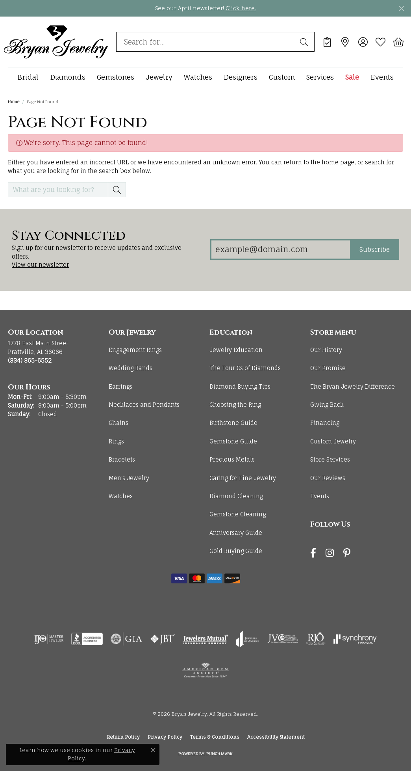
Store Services (330, 459)
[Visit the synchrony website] (355, 639)
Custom (282, 77)
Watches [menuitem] (121, 496)
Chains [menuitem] (118, 422)
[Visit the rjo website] (316, 639)
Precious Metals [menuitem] (232, 459)
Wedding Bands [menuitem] (130, 368)
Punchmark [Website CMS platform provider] (219, 753)
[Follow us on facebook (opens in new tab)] (313, 553)
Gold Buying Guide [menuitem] (235, 551)
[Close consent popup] (153, 750)
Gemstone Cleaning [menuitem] (237, 514)
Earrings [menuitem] (120, 386)
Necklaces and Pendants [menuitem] (144, 404)
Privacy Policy (165, 737)
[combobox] (206, 41)
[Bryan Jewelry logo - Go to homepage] (56, 42)
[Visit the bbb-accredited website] (87, 639)
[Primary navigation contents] (205, 77)
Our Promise (328, 368)
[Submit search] (305, 41)
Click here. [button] (241, 8)
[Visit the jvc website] (282, 639)
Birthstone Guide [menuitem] (233, 422)
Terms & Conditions (214, 737)
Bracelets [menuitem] (122, 459)
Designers (240, 77)
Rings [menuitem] (116, 441)
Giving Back (327, 404)
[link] (327, 42)
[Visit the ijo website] (49, 639)
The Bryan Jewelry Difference (352, 386)
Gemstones (115, 77)
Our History (326, 349)
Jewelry (159, 77)
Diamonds (67, 77)
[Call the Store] (30, 360)
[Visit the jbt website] (162, 639)
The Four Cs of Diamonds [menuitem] (245, 368)
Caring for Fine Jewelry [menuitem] (242, 478)
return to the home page (318, 162)
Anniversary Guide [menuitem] (235, 532)
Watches (198, 77)
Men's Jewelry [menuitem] (129, 478)
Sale (352, 77)
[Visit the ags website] (205, 670)
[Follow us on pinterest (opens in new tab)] (346, 553)
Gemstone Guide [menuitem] (233, 441)
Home (13, 101)
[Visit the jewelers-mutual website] (205, 639)
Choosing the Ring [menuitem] (235, 404)
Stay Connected (69, 236)
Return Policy (123, 737)
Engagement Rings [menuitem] (135, 349)
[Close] (401, 8)
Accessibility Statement (276, 737)
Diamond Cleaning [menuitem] (236, 496)
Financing (324, 422)
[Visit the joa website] (247, 639)
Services (320, 77)
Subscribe (374, 249)
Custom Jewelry (333, 441)
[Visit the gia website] (126, 639)
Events (382, 77)
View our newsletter (40, 264)
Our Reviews (327, 478)
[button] (363, 42)
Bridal (28, 77)
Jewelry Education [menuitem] (236, 349)
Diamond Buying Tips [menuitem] (239, 386)
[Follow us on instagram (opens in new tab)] (330, 553)
